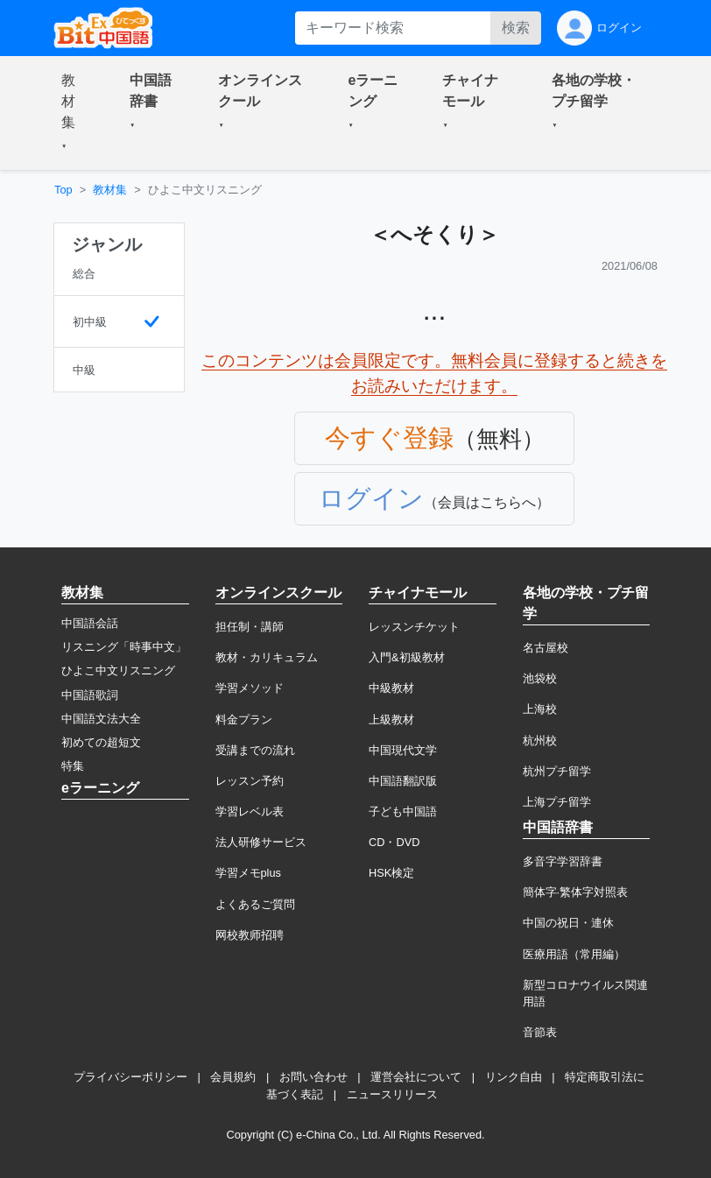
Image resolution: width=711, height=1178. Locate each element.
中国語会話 (89, 623)
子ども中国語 (403, 811)
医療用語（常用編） (574, 954)
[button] (74, 113)
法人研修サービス (260, 842)
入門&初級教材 (407, 657)
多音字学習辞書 (562, 861)
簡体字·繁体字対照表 (576, 892)
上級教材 (391, 719)
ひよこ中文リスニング (118, 670)
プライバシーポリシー (130, 1076)
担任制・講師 (249, 626)
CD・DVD (394, 842)
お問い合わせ (313, 1076)
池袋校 (540, 678)
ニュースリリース (392, 1094)
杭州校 (540, 740)
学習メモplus (248, 872)
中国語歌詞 (89, 695)
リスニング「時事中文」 (124, 646)
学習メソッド (249, 688)
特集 (72, 765)
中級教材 (391, 688)
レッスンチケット (414, 626)
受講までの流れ (255, 750)
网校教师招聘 (249, 935)
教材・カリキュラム (266, 657)
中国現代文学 (403, 750)
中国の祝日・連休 (568, 922)
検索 (516, 27)
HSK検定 (391, 872)
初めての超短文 (101, 742)
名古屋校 (545, 647)
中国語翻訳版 (403, 780)
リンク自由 (513, 1076)
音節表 (540, 1032)
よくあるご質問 (255, 904)
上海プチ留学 (557, 801)
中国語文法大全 (101, 718)
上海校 (540, 709)
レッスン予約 (249, 780)
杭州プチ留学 (557, 771)
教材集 (110, 189)
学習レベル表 (249, 811)
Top (63, 189)
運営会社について (415, 1076)
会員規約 (233, 1076)
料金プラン (243, 719)
